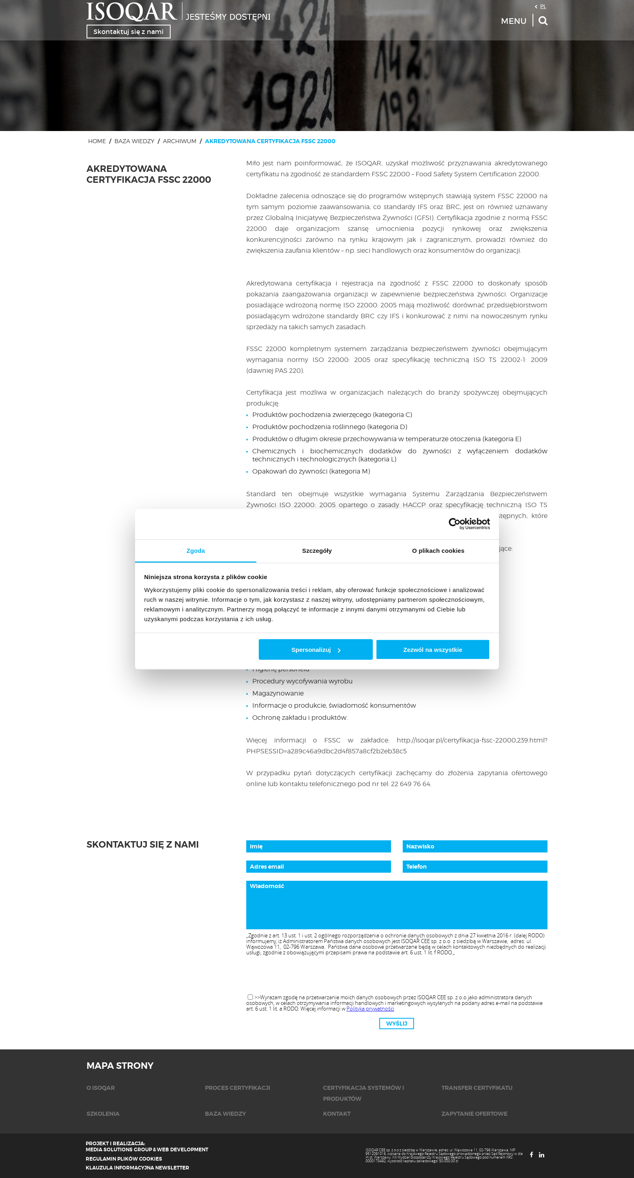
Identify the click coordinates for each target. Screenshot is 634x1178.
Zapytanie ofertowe (474, 1113)
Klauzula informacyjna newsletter (137, 1167)
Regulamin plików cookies (124, 1159)
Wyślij (396, 1023)
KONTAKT (337, 1113)
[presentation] (396, 975)
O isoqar (101, 1087)
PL (543, 6)
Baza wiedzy (134, 140)
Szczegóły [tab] (317, 550)
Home (97, 140)
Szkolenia (103, 1113)
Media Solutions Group (119, 1149)
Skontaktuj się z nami (128, 31)
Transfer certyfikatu (477, 1087)
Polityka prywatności (370, 1008)
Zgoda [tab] (195, 550)
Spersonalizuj (316, 649)
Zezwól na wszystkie (432, 649)
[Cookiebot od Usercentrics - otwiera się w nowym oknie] (454, 524)
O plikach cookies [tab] (438, 550)
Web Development (182, 1149)
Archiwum (180, 140)
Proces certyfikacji (237, 1087)
